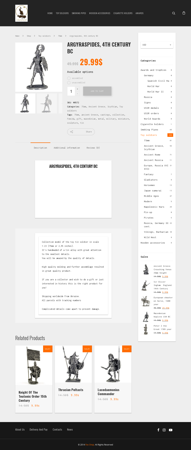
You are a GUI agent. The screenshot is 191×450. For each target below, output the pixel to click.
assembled (77, 78)
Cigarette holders (152, 124)
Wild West (150, 237)
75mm (60, 36)
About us (20, 429)
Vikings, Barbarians (157, 232)
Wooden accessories (153, 242)
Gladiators (151, 179)
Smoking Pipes (79, 13)
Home (50, 13)
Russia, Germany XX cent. (156, 225)
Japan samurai (153, 190)
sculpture (72, 123)
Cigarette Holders (122, 13)
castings (105, 114)
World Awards (152, 118)
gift (79, 119)
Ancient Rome (152, 154)
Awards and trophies (153, 70)
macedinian (90, 119)
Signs (147, 102)
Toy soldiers (62, 13)
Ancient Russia (153, 160)
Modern (148, 201)
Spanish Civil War (158, 80)
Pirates (149, 217)
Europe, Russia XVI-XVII (157, 167)
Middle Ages (151, 196)
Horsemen (149, 185)
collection (118, 114)
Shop (29, 36)
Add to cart (97, 91)
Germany (149, 75)
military (111, 119)
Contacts (57, 429)
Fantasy (149, 174)
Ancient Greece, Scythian (103, 106)
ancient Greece (89, 114)
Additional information (67, 147)
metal (101, 119)
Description (40, 147)
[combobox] (157, 44)
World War (153, 86)
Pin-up (148, 212)
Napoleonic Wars (154, 206)
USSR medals (151, 108)
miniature (123, 119)
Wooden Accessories (99, 13)
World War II (155, 91)
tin (82, 123)
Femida (70, 119)
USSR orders (151, 113)
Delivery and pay (39, 429)
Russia (148, 97)
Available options (80, 71)
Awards (140, 13)
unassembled (78, 82)
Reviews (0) (93, 147)
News (70, 429)
